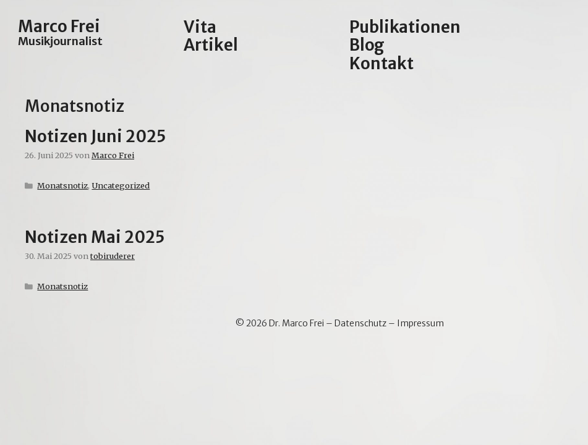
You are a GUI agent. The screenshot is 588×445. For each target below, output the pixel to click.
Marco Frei (59, 26)
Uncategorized (121, 185)
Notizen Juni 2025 (95, 136)
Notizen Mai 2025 (95, 237)
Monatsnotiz (62, 185)
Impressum (420, 323)
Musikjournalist (60, 41)
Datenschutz (360, 323)
